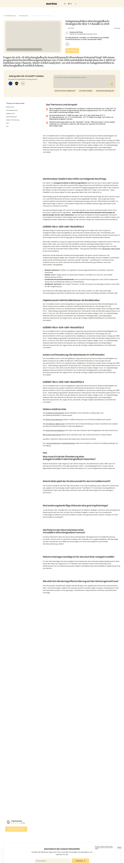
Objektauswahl (10, 114)
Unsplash (39, 43)
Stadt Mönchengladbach (55, 435)
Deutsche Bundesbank (54, 424)
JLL (44, 443)
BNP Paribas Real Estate (52, 439)
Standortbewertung (12, 110)
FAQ (7, 127)
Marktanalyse (10, 107)
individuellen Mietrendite (111, 250)
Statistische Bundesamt (55, 417)
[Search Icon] (93, 4)
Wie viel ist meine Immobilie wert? (65, 91)
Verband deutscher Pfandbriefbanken (60, 447)
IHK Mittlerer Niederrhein (55, 428)
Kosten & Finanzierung (12, 120)
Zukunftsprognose (11, 117)
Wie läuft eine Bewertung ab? (105, 91)
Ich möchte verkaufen (85, 91)
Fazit (7, 123)
